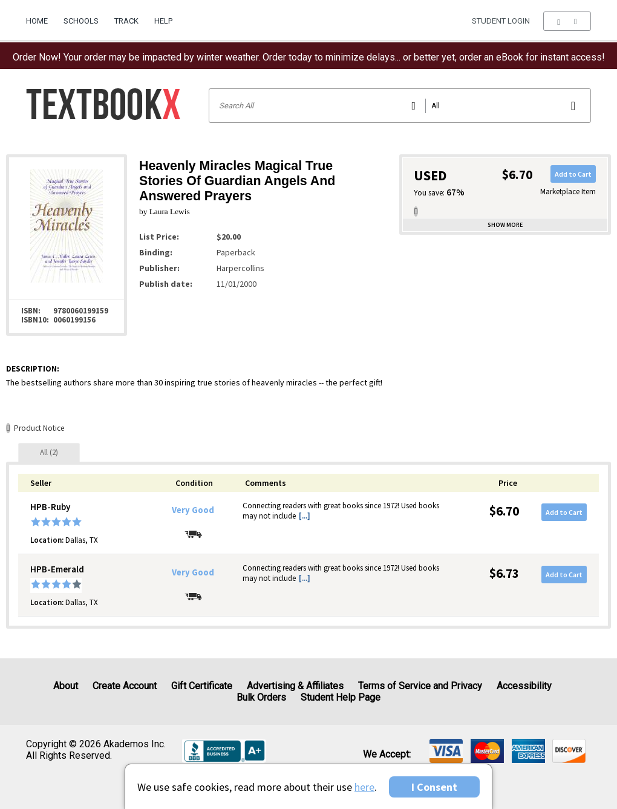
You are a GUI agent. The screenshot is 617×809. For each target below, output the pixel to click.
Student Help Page (340, 697)
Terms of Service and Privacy (420, 686)
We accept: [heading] (387, 754)
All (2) (49, 452)
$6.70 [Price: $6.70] (504, 511)
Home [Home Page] (37, 20)
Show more (505, 225)
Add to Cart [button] (573, 174)
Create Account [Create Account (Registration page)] (125, 686)
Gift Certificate (201, 686)
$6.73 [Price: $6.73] (504, 573)
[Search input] (400, 105)
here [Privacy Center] (364, 787)
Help (163, 20)
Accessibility (524, 686)
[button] (567, 21)
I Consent (434, 787)
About (65, 686)
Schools (81, 20)
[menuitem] (41, 16)
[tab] (49, 452)
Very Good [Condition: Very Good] (193, 510)
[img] (446, 751)
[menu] (567, 21)
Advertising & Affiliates (295, 686)
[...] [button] (304, 516)
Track (126, 20)
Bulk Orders (261, 697)
